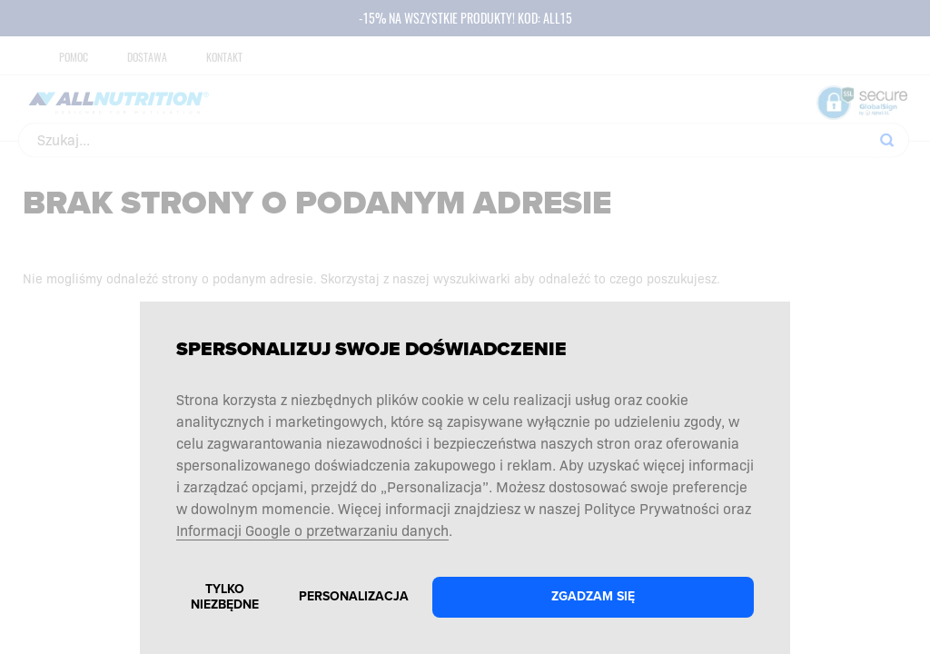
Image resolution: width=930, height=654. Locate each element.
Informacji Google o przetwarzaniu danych (312, 530)
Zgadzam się (593, 596)
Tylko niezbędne (225, 596)
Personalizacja (354, 596)
